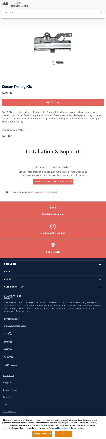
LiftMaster (52, 303)
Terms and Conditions (58, 428)
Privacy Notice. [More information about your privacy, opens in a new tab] (77, 428)
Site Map (7, 404)
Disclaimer (8, 397)
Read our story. (23, 311)
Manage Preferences (42, 434)
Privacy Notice (10, 390)
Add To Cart (53, 102)
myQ (60, 303)
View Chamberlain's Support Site (53, 181)
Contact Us (8, 376)
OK (63, 434)
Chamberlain (73, 303)
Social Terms (9, 412)
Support (7, 383)
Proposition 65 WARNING (44, 192)
